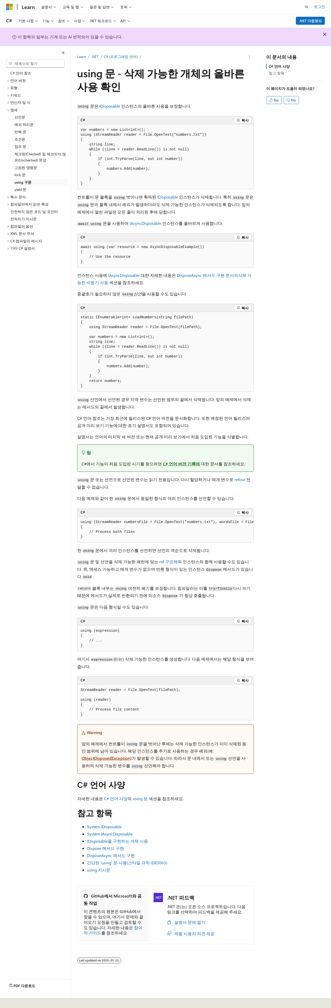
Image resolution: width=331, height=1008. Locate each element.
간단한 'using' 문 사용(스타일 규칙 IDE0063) (127, 862)
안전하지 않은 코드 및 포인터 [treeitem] (34, 211)
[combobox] (35, 63)
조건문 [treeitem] (19, 139)
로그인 (319, 6)
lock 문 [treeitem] (20, 174)
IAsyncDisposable (145, 223)
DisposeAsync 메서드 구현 (111, 855)
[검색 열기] (307, 7)
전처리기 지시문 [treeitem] (23, 218)
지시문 (98, 870)
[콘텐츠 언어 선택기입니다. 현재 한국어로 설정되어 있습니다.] (16, 1000)
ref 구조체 (168, 561)
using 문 (140, 798)
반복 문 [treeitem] (20, 131)
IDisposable (109, 106)
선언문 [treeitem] (19, 117)
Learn (81, 56)
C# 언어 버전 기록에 (181, 463)
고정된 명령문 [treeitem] (25, 167)
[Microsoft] (9, 7)
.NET (94, 56)
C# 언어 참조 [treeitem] (20, 73)
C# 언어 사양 (116, 798)
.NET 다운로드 (310, 20)
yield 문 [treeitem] (20, 189)
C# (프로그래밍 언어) (121, 56)
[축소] (63, 52)
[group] (165, 530)
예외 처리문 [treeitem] (24, 124)
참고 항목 (276, 73)
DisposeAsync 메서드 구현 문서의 (207, 275)
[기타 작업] (249, 57)
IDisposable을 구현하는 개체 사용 (117, 841)
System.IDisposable (104, 826)
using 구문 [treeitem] (22, 182)
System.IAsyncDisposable (109, 833)
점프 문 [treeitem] (20, 146)
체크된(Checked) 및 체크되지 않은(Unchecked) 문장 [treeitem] (40, 157)
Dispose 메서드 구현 (105, 848)
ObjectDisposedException (106, 758)
